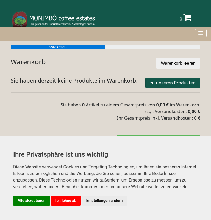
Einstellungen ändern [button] (104, 200)
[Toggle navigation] (201, 33)
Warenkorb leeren (178, 63)
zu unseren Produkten (173, 83)
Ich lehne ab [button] (65, 200)
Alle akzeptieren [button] (32, 200)
